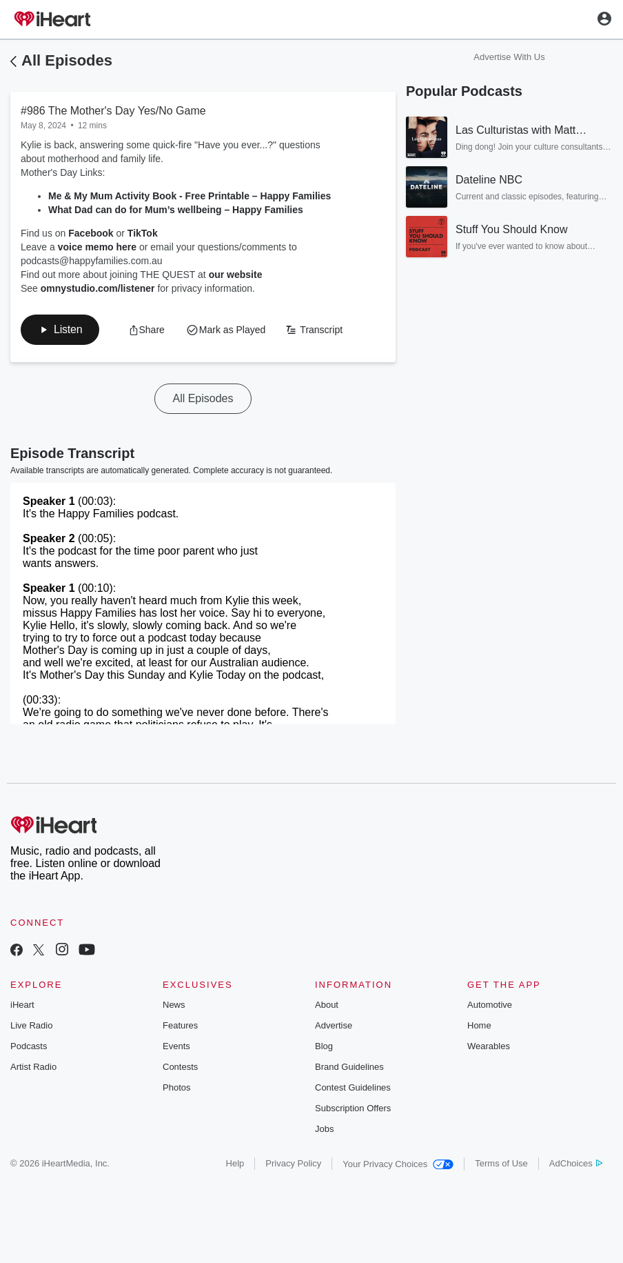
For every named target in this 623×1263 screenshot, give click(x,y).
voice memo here (95, 246)
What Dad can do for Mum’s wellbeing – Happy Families (175, 209)
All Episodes (66, 60)
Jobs (324, 1129)
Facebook (89, 233)
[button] (60, 330)
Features (180, 1025)
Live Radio (31, 1025)
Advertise (333, 1025)
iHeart (22, 1005)
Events (176, 1046)
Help (235, 1163)
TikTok (142, 233)
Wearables (488, 1046)
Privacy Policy (293, 1163)
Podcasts (28, 1046)
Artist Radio (33, 1067)
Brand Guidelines (349, 1067)
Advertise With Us (508, 57)
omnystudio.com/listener (98, 288)
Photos (176, 1087)
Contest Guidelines (353, 1087)
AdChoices (575, 1163)
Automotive (489, 1005)
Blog (324, 1046)
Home (479, 1025)
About (326, 1005)
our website (236, 274)
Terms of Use (501, 1163)
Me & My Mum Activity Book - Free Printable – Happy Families (189, 195)
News (174, 1005)
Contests (180, 1067)
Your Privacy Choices (398, 1164)
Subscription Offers (353, 1108)
